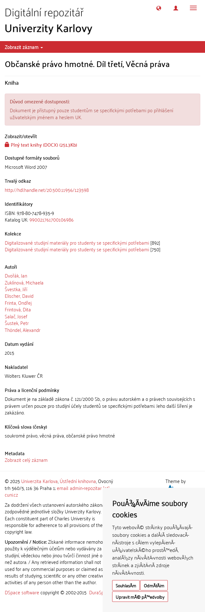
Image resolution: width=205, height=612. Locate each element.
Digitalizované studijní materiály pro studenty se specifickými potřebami (77, 242)
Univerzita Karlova (39, 480)
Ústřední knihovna (78, 480)
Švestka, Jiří (16, 289)
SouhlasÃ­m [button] (126, 585)
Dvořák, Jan (16, 275)
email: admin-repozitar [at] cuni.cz (57, 491)
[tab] (102, 216)
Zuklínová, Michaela (24, 282)
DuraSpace (100, 592)
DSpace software (22, 592)
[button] (159, 8)
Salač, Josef (16, 316)
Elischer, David (19, 295)
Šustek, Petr (17, 322)
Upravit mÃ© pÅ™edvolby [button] (140, 597)
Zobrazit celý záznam (26, 459)
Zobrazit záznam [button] (24, 46)
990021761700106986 (51, 219)
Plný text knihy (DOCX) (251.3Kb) (41, 144)
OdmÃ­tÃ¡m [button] (154, 585)
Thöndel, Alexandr (22, 329)
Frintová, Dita (18, 309)
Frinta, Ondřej (18, 302)
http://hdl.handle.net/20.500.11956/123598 (47, 189)
